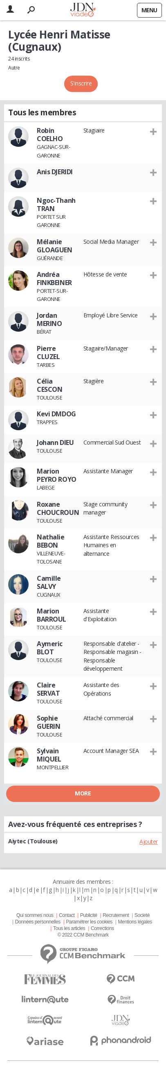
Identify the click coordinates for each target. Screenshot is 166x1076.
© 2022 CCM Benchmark (82, 935)
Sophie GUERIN (48, 722)
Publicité (88, 915)
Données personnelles (38, 922)
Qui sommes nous (34, 915)
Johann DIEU (55, 442)
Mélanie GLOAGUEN (54, 245)
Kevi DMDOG (56, 413)
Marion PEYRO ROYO (56, 475)
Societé (142, 915)
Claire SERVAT (48, 689)
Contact (66, 915)
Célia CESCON (49, 385)
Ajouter (148, 841)
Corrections (102, 928)
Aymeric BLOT (50, 647)
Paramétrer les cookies (89, 922)
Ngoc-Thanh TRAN (56, 204)
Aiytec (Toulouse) (33, 841)
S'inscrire (81, 83)
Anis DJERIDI (55, 171)
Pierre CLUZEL (48, 352)
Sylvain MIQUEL (49, 755)
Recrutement (116, 915)
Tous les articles (69, 928)
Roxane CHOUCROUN (58, 508)
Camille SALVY (49, 582)
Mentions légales (135, 922)
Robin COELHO (50, 134)
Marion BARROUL (51, 615)
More (83, 793)
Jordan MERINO (49, 319)
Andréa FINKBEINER (54, 278)
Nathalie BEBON (51, 541)
